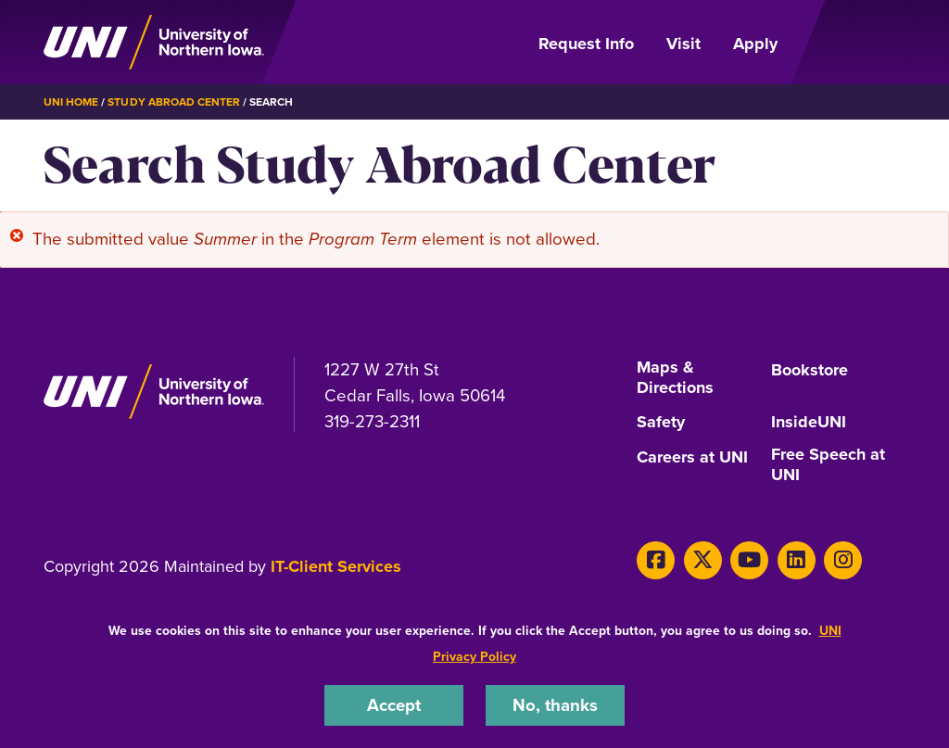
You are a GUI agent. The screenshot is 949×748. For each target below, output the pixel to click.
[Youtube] (749, 560)
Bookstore (809, 371)
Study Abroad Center (174, 102)
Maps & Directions (675, 378)
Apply (755, 44)
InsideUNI (808, 423)
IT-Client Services (336, 566)
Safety (661, 423)
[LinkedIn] (797, 560)
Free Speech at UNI (828, 465)
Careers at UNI (692, 458)
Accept (394, 704)
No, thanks (555, 704)
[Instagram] (843, 560)
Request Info (586, 44)
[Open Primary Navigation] (852, 42)
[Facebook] (656, 560)
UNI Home (71, 102)
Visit (683, 44)
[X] (703, 560)
